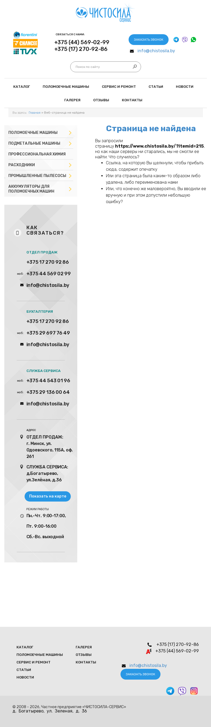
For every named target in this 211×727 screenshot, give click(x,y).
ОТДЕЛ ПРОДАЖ (42, 252)
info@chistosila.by (156, 50)
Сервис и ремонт (119, 87)
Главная (35, 112)
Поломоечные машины (33, 132)
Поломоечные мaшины (66, 87)
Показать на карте (47, 496)
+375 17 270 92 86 (47, 262)
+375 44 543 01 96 (48, 381)
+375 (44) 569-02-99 (81, 42)
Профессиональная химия (37, 154)
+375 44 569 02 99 (48, 274)
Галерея (72, 100)
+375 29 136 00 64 (48, 392)
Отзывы (101, 100)
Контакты (132, 100)
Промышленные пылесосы (37, 175)
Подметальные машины (34, 143)
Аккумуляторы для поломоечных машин (31, 189)
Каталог (21, 87)
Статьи (156, 87)
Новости (184, 87)
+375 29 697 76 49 (48, 333)
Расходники (21, 165)
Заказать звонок (148, 39)
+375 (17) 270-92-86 (81, 49)
